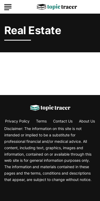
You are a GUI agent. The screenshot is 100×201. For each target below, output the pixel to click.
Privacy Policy (17, 121)
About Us (87, 121)
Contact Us (63, 121)
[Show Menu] (7, 6)
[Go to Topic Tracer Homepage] (57, 7)
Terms (41, 121)
